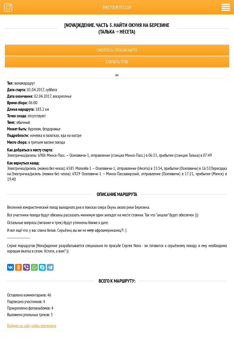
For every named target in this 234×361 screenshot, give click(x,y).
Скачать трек (117, 61)
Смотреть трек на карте (116, 50)
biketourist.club (117, 7)
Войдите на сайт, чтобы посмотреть (31, 325)
